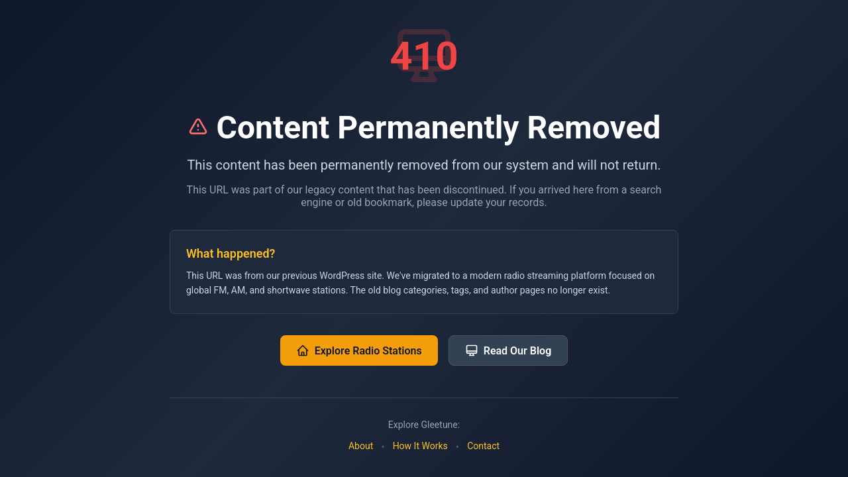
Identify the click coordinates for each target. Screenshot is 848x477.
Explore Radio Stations (359, 350)
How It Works (420, 446)
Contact (483, 446)
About (360, 446)
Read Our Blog (508, 350)
